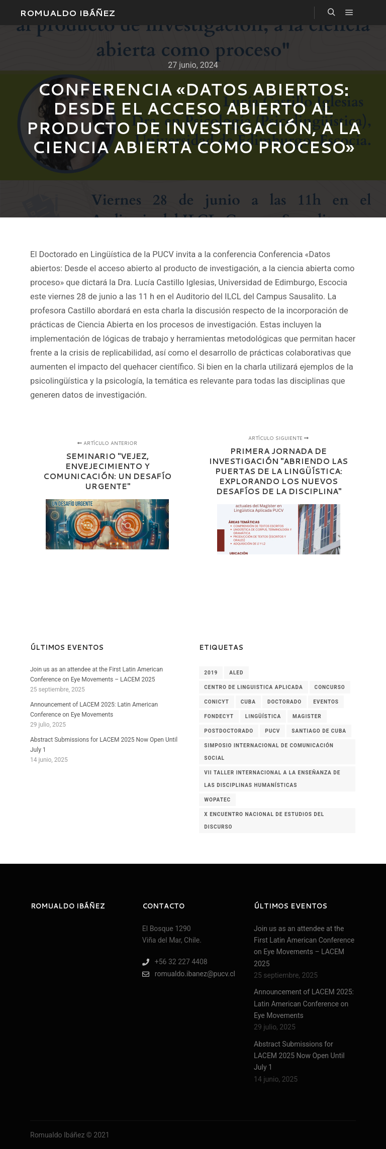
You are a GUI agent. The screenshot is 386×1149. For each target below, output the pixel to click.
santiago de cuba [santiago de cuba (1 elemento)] (319, 731)
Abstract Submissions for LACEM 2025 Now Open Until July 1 (299, 1056)
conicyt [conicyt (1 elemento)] (216, 702)
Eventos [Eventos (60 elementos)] (326, 702)
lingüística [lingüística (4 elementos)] (263, 716)
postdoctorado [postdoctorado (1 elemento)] (228, 731)
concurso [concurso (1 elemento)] (330, 687)
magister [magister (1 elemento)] (307, 716)
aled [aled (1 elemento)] (236, 672)
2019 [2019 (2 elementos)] (211, 672)
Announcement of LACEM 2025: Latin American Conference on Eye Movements (304, 1003)
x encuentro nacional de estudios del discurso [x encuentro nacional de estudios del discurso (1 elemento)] (264, 821)
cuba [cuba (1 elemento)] (248, 702)
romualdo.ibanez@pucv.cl (188, 974)
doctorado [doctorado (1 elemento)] (284, 702)
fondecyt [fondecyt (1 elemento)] (219, 716)
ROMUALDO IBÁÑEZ (67, 13)
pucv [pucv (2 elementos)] (272, 731)
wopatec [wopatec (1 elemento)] (217, 799)
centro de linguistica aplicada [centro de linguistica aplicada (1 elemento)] (253, 687)
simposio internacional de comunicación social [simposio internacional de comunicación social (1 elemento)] (269, 752)
